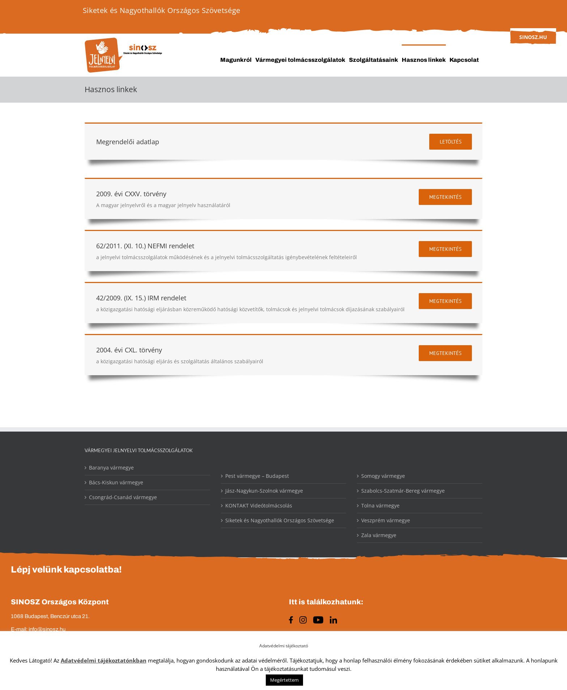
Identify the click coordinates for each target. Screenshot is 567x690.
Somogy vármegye (383, 475)
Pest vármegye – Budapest (257, 475)
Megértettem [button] (284, 680)
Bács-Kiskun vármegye (116, 482)
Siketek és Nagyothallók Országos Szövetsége (279, 520)
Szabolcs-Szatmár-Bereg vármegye (403, 490)
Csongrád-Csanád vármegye (123, 497)
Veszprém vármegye (385, 520)
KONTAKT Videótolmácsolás (258, 505)
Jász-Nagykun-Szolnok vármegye (264, 490)
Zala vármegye (378, 535)
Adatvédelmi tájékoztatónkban (103, 660)
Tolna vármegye (380, 505)
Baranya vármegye (111, 467)
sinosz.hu (533, 37)
